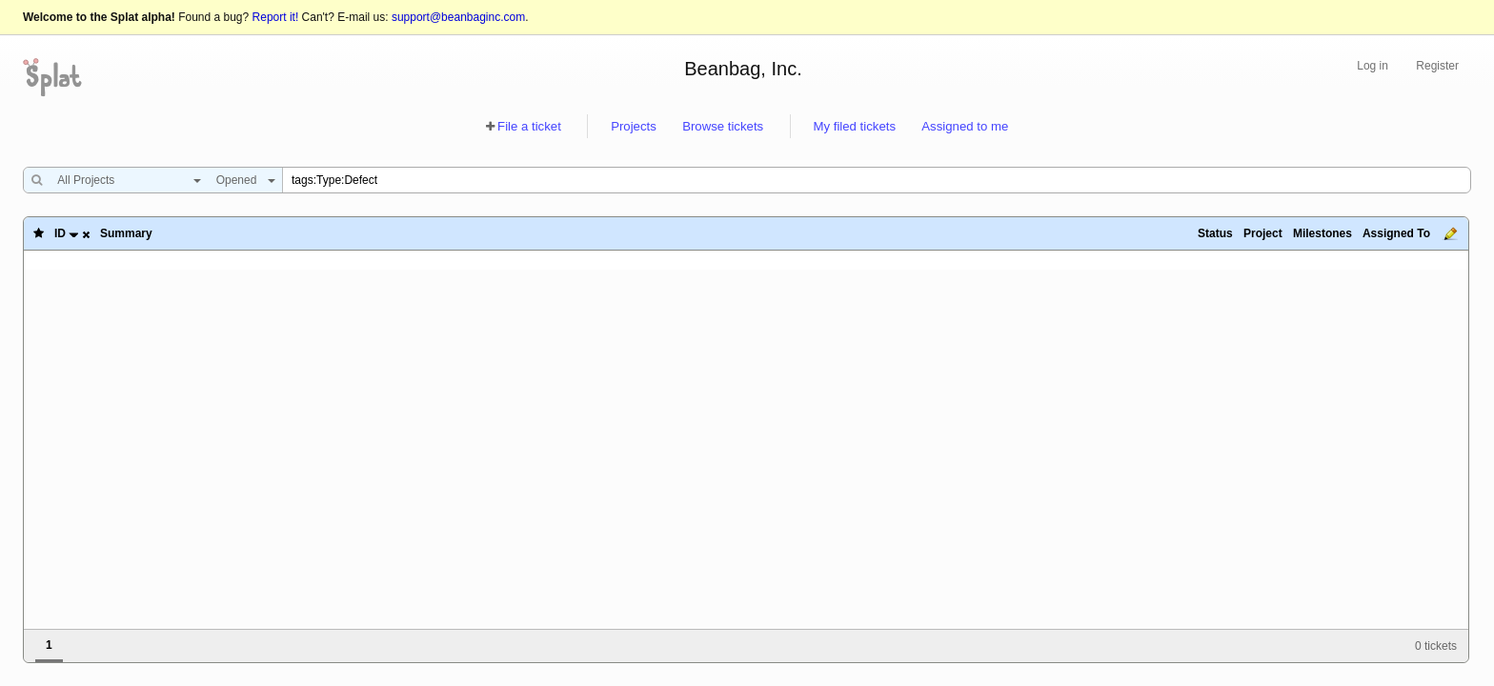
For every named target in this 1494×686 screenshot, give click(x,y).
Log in (1372, 65)
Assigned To (1396, 233)
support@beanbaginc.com (458, 17)
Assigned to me (964, 126)
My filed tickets (855, 126)
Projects (633, 126)
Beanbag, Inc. (742, 68)
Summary (126, 233)
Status (1215, 233)
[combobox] (124, 180)
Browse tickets (722, 126)
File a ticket (529, 126)
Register (1437, 65)
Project (1262, 233)
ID (60, 233)
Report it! (275, 17)
